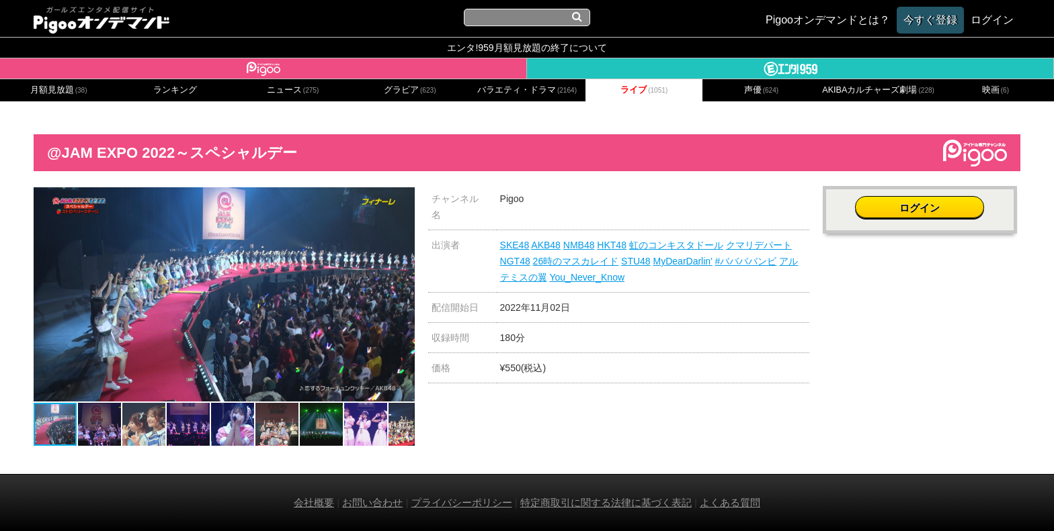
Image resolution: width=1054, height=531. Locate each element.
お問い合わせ (372, 502)
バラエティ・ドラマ (527, 90)
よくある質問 (730, 502)
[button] (402, 199)
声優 (761, 90)
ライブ (643, 90)
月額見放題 (58, 90)
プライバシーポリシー (461, 502)
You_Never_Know (586, 277)
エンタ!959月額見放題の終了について (526, 47)
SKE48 (515, 245)
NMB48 (579, 245)
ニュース (293, 90)
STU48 (636, 261)
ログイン (921, 205)
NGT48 (515, 261)
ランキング (175, 90)
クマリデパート (759, 245)
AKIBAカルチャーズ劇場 (878, 90)
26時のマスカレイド (576, 261)
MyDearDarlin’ (683, 261)
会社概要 (314, 502)
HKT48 (611, 245)
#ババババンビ (746, 261)
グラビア (410, 90)
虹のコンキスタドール (676, 245)
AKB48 (546, 245)
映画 (995, 90)
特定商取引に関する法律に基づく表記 (606, 502)
